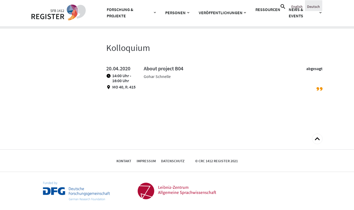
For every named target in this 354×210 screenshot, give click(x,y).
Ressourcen (267, 9)
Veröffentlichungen (221, 12)
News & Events (296, 12)
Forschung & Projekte (120, 12)
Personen (175, 12)
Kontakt (123, 161)
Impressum (146, 161)
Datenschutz (173, 161)
